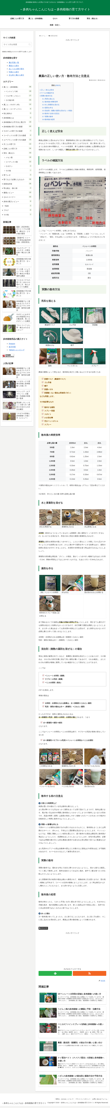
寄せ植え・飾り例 (18, 188)
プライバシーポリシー (82, 1099)
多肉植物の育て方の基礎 (18, 126)
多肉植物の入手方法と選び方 (18, 122)
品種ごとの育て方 (18, 148)
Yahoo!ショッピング (16, 350)
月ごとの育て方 (18, 144)
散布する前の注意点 (50, 113)
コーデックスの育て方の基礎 (18, 135)
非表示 (58, 85)
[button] (29, 44)
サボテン (19, 166)
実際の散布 (47, 116)
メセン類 (19, 157)
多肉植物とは (18, 117)
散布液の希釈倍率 (50, 102)
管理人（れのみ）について (63, 1099)
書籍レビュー (18, 192)
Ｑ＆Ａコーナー (18, 197)
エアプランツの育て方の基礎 (18, 139)
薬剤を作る (47, 108)
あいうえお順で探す (16, 69)
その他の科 (19, 100)
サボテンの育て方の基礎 (18, 130)
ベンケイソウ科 (19, 91)
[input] (17, 44)
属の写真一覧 (14, 62)
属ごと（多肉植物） (18, 86)
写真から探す (14, 72)
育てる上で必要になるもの (18, 179)
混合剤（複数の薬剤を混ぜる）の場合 (57, 110)
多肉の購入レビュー (18, 201)
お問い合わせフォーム (99, 1099)
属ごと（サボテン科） (18, 104)
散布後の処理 (48, 119)
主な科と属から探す (16, 75)
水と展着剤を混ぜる (50, 105)
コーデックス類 (19, 161)
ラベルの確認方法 (47, 93)
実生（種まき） (18, 153)
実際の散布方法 (46, 96)
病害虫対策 (43, 928)
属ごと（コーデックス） (18, 108)
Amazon (12, 344)
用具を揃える (48, 99)
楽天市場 (12, 347)
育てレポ (18, 175)
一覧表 (18, 205)
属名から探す (14, 66)
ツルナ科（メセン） (19, 95)
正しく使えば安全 (47, 90)
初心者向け (18, 113)
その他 (19, 170)
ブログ (18, 210)
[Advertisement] (72, 57)
